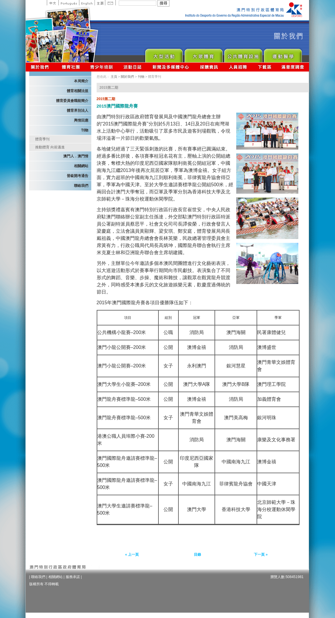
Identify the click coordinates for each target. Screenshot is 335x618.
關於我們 (41, 67)
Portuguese (68, 2)
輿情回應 (81, 120)
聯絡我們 (81, 186)
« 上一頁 (132, 554)
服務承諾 (73, 577)
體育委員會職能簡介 (72, 101)
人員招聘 (238, 67)
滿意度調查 (293, 67)
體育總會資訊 (71, 67)
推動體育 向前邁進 (50, 147)
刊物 (84, 130)
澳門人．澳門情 (75, 156)
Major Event (163, 54)
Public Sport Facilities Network (243, 54)
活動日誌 (133, 67)
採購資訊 (209, 67)
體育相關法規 (77, 91)
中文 (52, 2)
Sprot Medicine (282, 54)
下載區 (264, 67)
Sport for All (203, 54)
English (87, 2)
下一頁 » (261, 554)
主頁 (100, 2)
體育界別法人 (77, 110)
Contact (110, 2)
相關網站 (81, 166)
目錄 (197, 554)
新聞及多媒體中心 (171, 67)
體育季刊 (42, 139)
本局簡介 (81, 81)
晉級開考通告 (77, 176)
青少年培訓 (101, 67)
